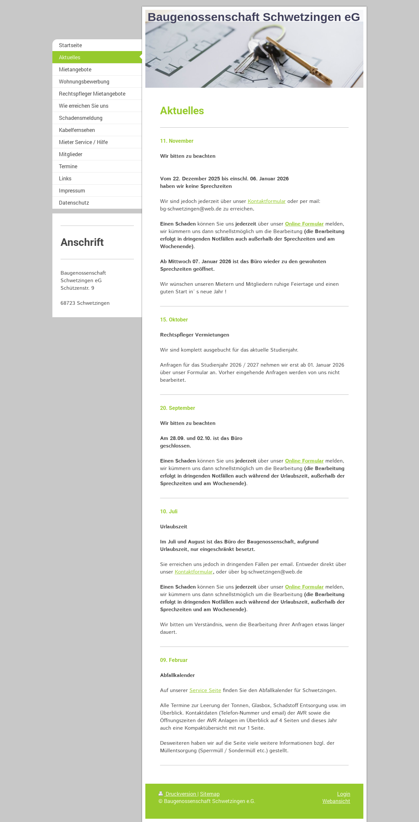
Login (343, 793)
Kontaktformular (267, 201)
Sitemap (210, 793)
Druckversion (177, 793)
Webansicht (336, 800)
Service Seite (205, 690)
